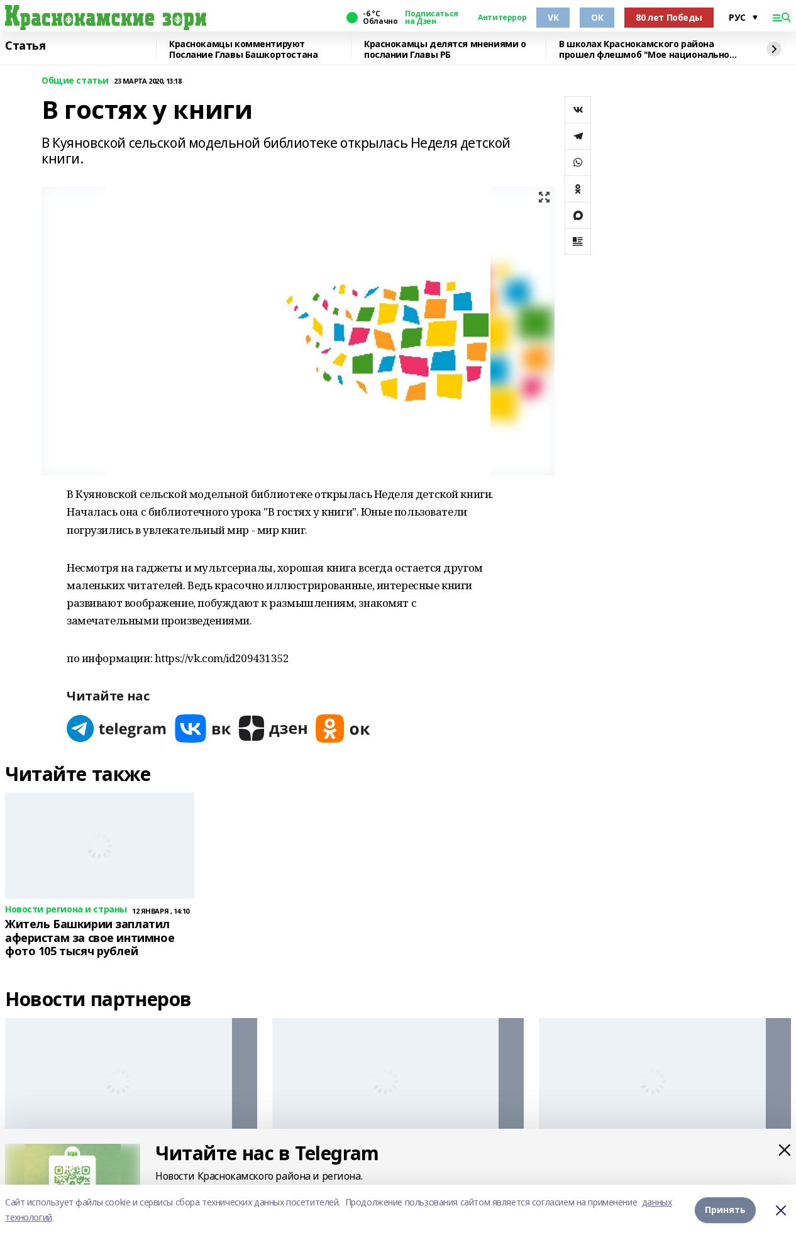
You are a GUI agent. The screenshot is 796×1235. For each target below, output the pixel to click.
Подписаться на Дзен (431, 17)
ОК (597, 17)
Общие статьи (75, 80)
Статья (25, 46)
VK (553, 17)
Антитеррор (502, 17)
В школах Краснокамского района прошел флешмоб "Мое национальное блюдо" (647, 49)
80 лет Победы (669, 17)
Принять (725, 1210)
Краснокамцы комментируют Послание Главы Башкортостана (243, 49)
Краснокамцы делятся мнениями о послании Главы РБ (445, 49)
